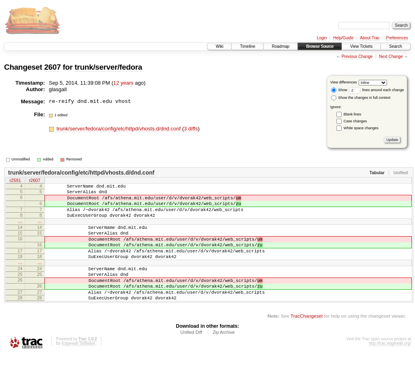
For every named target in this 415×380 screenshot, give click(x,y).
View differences (343, 82)
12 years (123, 83)
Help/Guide (343, 38)
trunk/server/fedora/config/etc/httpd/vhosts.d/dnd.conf (119, 129)
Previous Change (357, 56)
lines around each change (376, 90)
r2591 (15, 181)
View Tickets (361, 46)
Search (395, 46)
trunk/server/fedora (108, 67)
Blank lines (353, 114)
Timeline (247, 46)
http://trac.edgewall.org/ (390, 369)
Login (322, 38)
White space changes (361, 128)
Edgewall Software (78, 369)
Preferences (397, 38)
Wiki (219, 46)
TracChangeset (307, 341)
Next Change (390, 56)
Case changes (355, 121)
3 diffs (191, 129)
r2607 (34, 181)
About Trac (369, 38)
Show (339, 90)
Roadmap (280, 46)
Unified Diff (191, 357)
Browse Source (320, 46)
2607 (52, 67)
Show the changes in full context (361, 98)
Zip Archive (224, 357)
